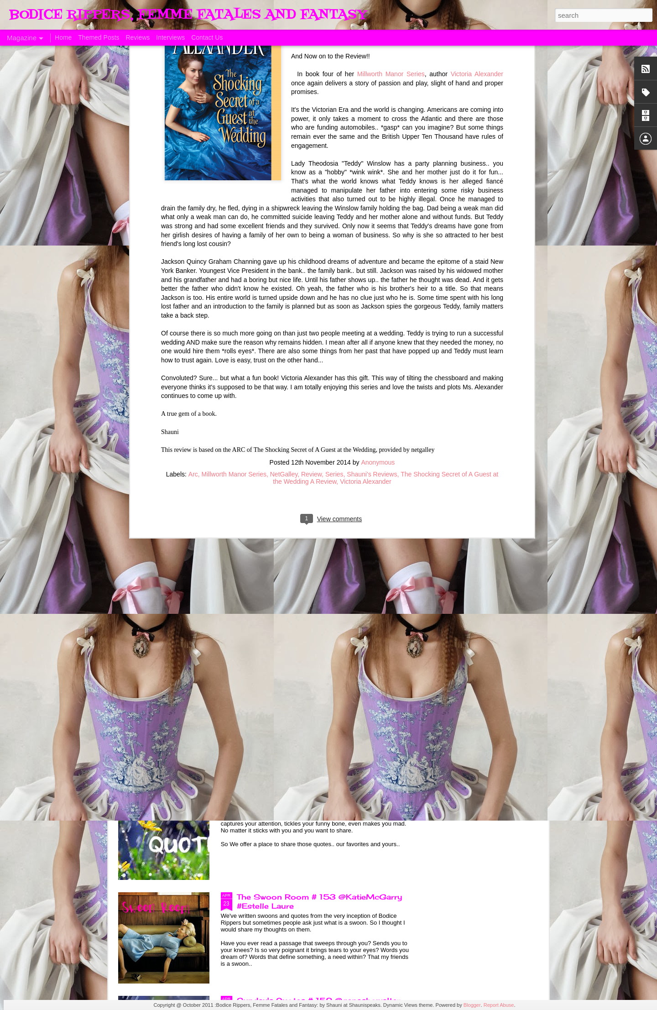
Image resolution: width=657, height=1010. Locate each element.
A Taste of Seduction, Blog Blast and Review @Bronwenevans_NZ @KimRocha (169, 423)
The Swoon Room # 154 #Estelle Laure (316, 689)
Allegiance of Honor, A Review (490, 410)
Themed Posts (98, 37)
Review (311, 194)
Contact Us (207, 37)
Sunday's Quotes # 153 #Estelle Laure (314, 793)
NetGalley (283, 194)
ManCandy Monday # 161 (271, 410)
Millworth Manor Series (234, 194)
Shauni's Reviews (372, 194)
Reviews (137, 37)
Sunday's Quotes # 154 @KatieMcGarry (317, 586)
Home (63, 37)
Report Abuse (499, 1005)
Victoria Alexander (365, 201)
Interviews (170, 37)
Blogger (472, 1005)
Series (334, 194)
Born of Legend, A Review (288, 482)
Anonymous (378, 182)
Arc (193, 194)
